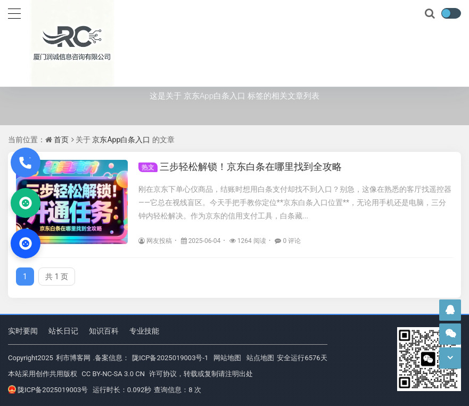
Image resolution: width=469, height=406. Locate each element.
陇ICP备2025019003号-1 (170, 358)
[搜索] (431, 13)
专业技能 (144, 331)
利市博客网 (73, 358)
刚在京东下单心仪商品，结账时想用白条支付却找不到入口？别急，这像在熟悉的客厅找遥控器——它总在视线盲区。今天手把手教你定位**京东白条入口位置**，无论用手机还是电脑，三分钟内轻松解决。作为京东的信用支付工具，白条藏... (294, 202)
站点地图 (260, 358)
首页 (61, 139)
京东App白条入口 (121, 139)
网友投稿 (155, 241)
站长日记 (63, 331)
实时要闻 (23, 331)
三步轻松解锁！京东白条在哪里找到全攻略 (240, 166)
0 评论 (288, 241)
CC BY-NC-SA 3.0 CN (113, 374)
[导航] (14, 12)
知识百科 (104, 331)
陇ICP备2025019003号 (48, 390)
